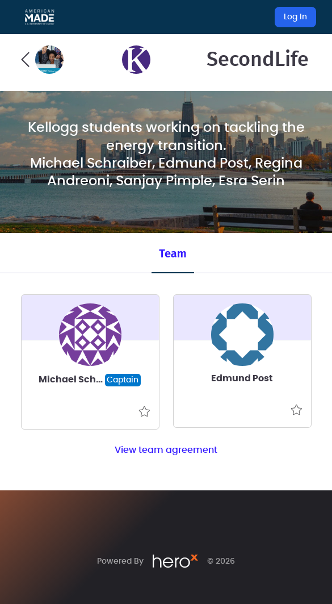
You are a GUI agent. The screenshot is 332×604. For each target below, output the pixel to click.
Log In (295, 17)
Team (172, 253)
